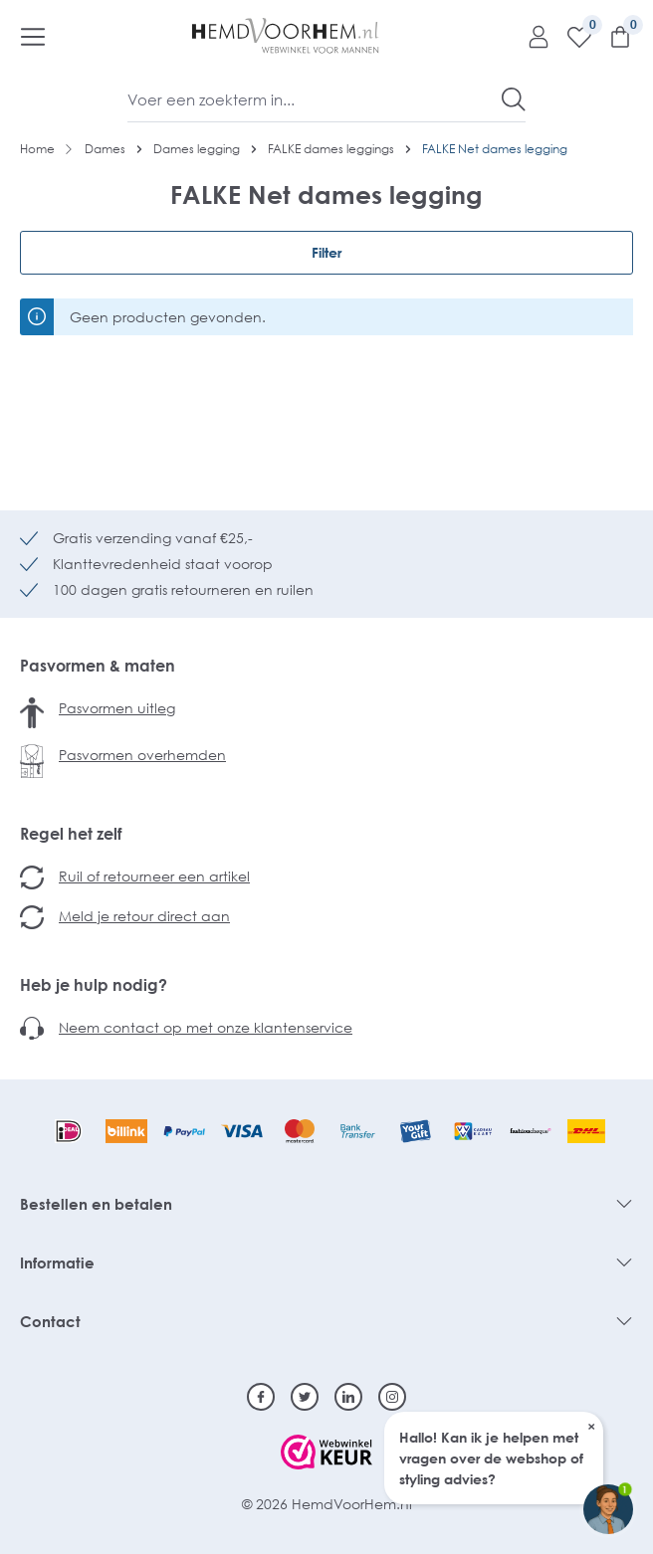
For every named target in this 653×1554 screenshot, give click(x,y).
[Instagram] (392, 1397)
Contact (50, 1321)
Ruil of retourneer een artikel (154, 876)
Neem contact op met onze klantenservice (205, 1027)
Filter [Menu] (326, 252)
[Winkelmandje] (612, 36)
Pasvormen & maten (97, 666)
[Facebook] (261, 1397)
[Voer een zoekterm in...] (315, 99)
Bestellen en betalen (96, 1204)
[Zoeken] (514, 99)
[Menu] (33, 36)
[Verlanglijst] (571, 36)
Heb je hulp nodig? (93, 985)
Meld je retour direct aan (144, 915)
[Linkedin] (348, 1397)
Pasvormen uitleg (117, 707)
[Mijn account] (531, 36)
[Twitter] (305, 1397)
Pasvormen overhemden (142, 754)
